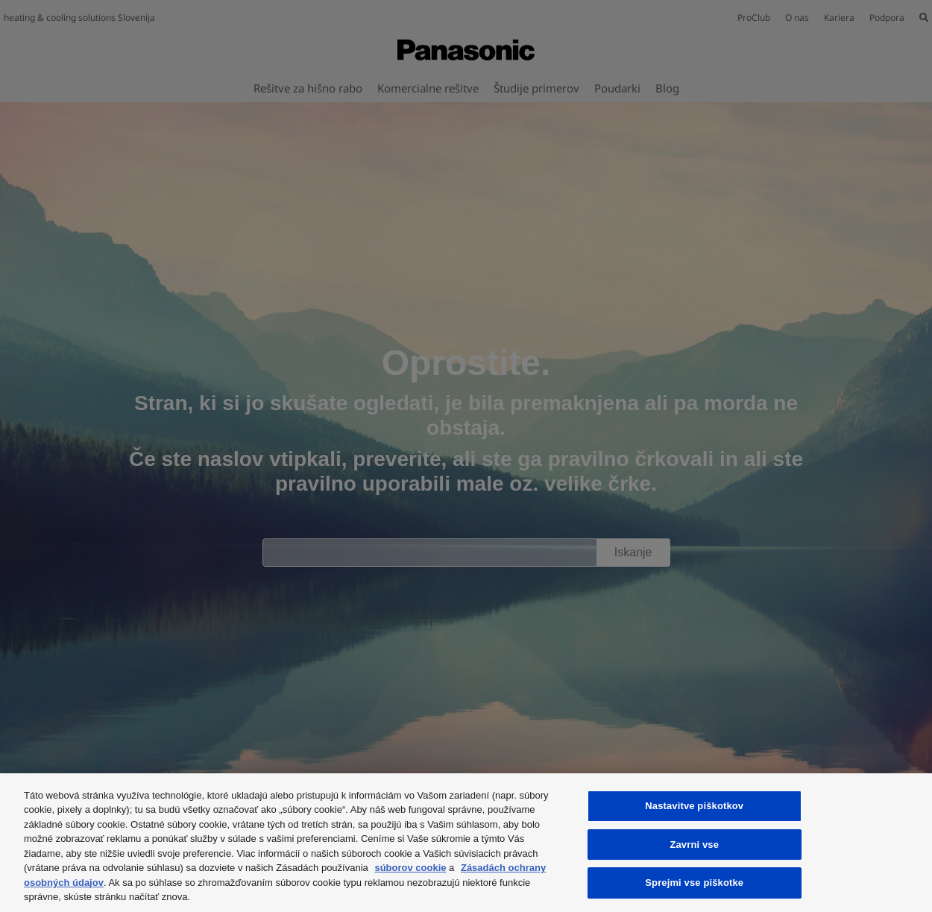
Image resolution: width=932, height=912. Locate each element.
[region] (466, 842)
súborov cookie (410, 867)
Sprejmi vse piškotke (694, 882)
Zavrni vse (694, 844)
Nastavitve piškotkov (694, 805)
